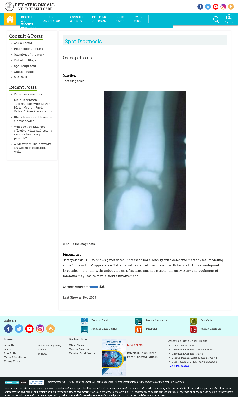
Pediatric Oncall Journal (82, 353)
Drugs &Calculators (52, 19)
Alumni (8, 349)
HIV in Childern (77, 345)
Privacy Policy (12, 361)
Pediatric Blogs (25, 60)
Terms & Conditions (15, 357)
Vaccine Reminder (79, 349)
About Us (9, 345)
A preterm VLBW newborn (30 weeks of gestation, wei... (32, 147)
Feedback (42, 353)
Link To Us (10, 353)
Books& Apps (120, 19)
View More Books (179, 365)
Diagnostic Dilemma (28, 49)
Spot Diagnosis (25, 66)
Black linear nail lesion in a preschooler (33, 119)
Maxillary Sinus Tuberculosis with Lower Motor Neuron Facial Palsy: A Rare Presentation (33, 105)
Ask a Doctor (23, 43)
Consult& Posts (76, 19)
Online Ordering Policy (49, 345)
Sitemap (41, 349)
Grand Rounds (24, 72)
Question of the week (29, 54)
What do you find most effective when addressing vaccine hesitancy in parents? (33, 132)
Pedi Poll (20, 77)
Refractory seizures (28, 94)
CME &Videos (139, 19)
